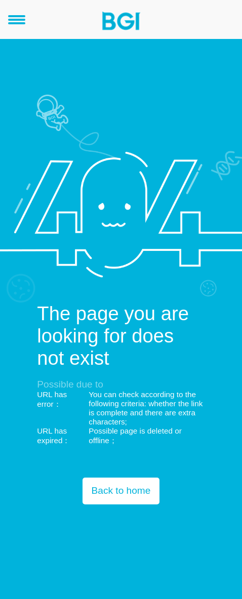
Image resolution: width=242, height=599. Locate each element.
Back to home (121, 490)
